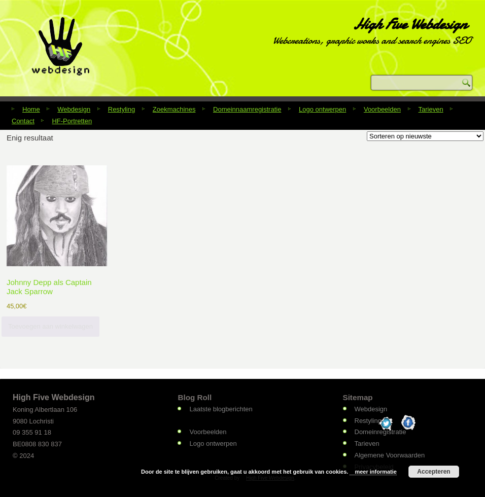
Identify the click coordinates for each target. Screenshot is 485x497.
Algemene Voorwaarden (390, 455)
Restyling (121, 109)
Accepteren (433, 471)
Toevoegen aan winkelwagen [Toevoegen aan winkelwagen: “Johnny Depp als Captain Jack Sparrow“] (50, 326)
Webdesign (73, 109)
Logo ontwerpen (322, 109)
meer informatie (376, 472)
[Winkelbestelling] (425, 136)
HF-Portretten (72, 121)
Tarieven (431, 109)
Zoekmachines (174, 109)
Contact (23, 121)
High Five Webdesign (409, 24)
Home (31, 109)
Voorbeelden (382, 109)
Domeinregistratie (380, 432)
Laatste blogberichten (220, 409)
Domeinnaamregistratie (247, 109)
